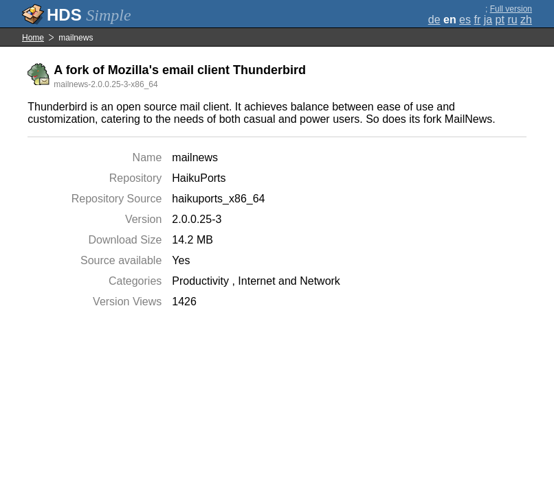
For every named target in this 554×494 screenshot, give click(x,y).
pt (500, 19)
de (434, 19)
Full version (511, 9)
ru (512, 19)
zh (526, 19)
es (465, 19)
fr (477, 19)
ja (488, 19)
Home (33, 38)
